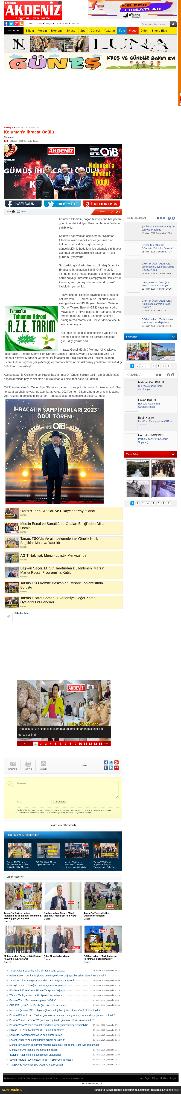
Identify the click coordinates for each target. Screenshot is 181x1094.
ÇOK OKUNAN (136, 218)
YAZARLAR (134, 374)
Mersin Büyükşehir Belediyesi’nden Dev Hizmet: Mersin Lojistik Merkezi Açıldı (75, 864)
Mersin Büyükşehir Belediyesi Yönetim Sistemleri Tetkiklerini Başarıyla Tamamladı (54, 1044)
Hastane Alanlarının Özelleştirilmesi (149, 405)
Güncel (95, 30)
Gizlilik (39, 23)
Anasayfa (8, 127)
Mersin (42, 30)
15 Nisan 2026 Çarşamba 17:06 (157, 233)
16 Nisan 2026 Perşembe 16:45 (157, 326)
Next (173, 218)
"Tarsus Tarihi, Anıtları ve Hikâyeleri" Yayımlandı (35, 995)
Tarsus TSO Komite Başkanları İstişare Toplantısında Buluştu (104, 864)
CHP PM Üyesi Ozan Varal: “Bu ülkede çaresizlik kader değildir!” (157, 304)
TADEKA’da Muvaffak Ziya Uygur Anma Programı (36, 1064)
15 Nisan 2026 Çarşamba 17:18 (157, 252)
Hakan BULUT (147, 399)
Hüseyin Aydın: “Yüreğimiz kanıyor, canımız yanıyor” (38, 985)
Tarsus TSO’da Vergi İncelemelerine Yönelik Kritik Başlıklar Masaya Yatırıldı (17, 864)
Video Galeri (132, 454)
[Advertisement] (90, 97)
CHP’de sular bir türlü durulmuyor (150, 388)
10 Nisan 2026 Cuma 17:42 (155, 310)
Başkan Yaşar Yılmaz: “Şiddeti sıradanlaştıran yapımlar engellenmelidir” (48, 1025)
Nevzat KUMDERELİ (151, 435)
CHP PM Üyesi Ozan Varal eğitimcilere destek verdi (37, 1005)
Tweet (84, 765)
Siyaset (71, 30)
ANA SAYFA (13, 30)
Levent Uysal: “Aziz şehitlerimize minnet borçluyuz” (37, 1039)
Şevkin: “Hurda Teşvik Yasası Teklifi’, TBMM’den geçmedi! (41, 1059)
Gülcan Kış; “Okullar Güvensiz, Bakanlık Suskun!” (36, 1030)
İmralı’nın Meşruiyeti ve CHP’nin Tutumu (155, 423)
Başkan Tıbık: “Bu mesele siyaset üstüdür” (32, 1000)
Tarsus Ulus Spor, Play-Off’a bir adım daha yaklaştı (37, 970)
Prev (169, 218)
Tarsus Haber (62, 23)
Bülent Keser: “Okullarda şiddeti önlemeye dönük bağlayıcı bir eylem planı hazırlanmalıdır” (58, 975)
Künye (30, 23)
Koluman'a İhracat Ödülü (27, 127)
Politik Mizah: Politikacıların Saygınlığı (153, 441)
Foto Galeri (131, 337)
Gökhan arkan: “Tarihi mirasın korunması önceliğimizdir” (158, 321)
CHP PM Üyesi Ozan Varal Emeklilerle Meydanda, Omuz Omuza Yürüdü (158, 266)
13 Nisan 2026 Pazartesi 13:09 (156, 273)
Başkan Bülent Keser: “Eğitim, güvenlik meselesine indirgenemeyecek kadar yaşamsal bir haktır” (62, 1015)
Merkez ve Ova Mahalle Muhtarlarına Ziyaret (33, 1049)
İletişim (49, 23)
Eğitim (29, 30)
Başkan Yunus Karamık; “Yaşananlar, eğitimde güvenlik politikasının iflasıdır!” (51, 1020)
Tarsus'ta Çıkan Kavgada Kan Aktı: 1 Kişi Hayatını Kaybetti (41, 980)
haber (27, 613)
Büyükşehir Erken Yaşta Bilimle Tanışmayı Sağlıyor (37, 990)
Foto (122, 30)
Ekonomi (56, 30)
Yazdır (9, 212)
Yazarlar (109, 30)
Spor (83, 30)
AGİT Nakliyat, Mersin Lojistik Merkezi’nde (46, 863)
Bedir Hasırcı (146, 417)
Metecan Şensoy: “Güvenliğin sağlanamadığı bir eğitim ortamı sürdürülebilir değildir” (55, 1010)
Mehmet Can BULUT (151, 382)
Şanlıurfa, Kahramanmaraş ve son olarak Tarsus (35, 1035)
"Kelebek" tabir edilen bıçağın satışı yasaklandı (35, 1054)
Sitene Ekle (159, 30)
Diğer (144, 30)
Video (132, 30)
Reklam (75, 23)
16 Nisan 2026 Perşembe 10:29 (157, 289)
